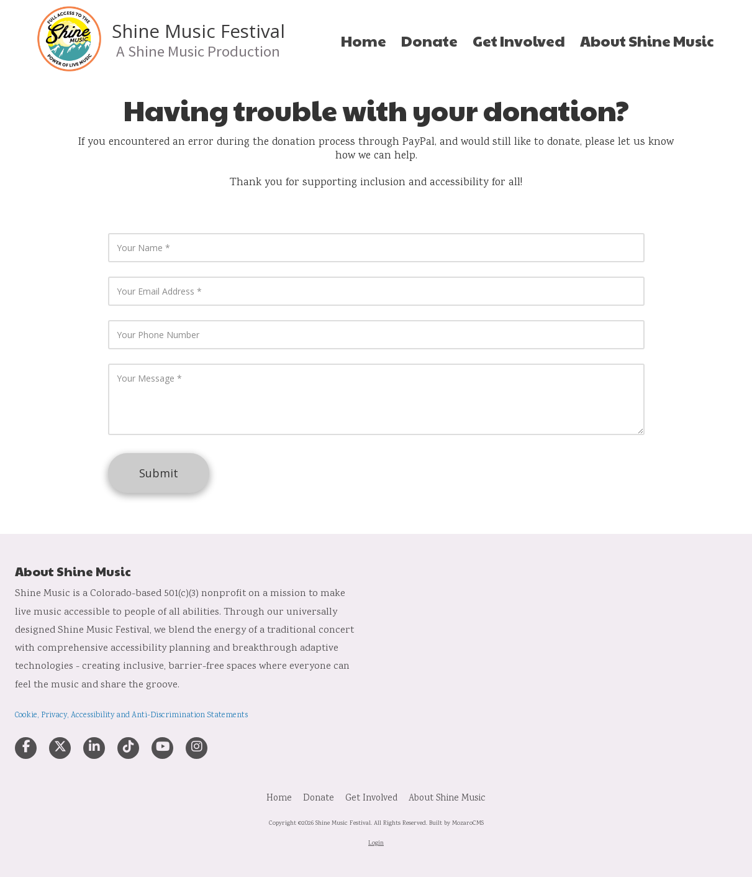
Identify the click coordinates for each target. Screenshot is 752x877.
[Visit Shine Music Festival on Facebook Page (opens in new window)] (26, 748)
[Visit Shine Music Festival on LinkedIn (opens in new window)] (94, 748)
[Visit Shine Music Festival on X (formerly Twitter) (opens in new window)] (60, 748)
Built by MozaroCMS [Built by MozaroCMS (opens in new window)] (456, 823)
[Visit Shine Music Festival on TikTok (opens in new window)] (128, 748)
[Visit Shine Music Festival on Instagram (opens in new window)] (196, 748)
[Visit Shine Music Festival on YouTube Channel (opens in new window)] (162, 748)
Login (376, 843)
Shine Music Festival (198, 31)
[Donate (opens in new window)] (429, 41)
